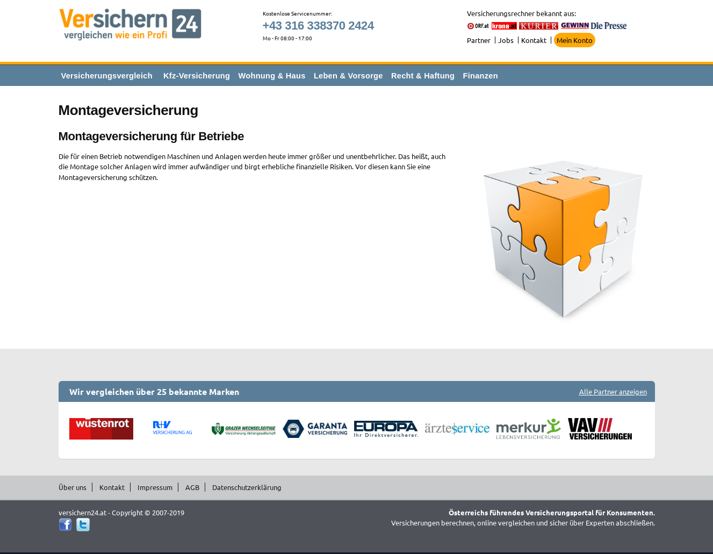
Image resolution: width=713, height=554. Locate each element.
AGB (192, 487)
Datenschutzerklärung (247, 487)
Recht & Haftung (423, 75)
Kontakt (533, 40)
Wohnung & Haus (272, 75)
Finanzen (480, 75)
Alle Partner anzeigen (613, 391)
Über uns (73, 487)
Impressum (155, 487)
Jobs (506, 40)
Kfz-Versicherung (196, 75)
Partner (479, 40)
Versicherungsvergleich (107, 75)
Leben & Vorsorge (348, 75)
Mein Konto (575, 40)
